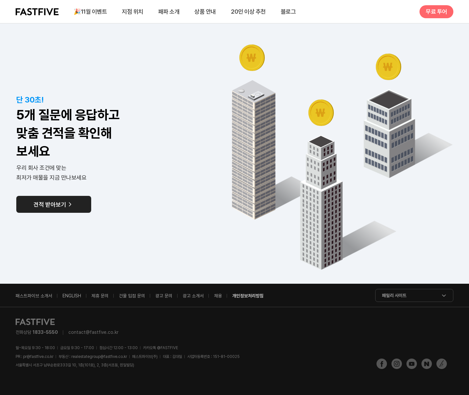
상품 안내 (205, 11)
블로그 (288, 11)
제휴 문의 (100, 295)
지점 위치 (132, 11)
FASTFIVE (37, 12)
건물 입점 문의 (132, 295)
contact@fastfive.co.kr (93, 332)
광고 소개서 (193, 295)
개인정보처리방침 (247, 295)
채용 (218, 295)
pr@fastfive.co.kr (38, 356)
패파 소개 (169, 11)
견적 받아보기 (50, 204)
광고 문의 (163, 295)
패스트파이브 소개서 (34, 295)
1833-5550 (45, 332)
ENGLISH (72, 295)
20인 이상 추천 (248, 11)
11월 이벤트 (90, 12)
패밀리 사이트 (394, 295)
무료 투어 (436, 11)
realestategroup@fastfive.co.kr (99, 356)
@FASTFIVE (160, 348)
